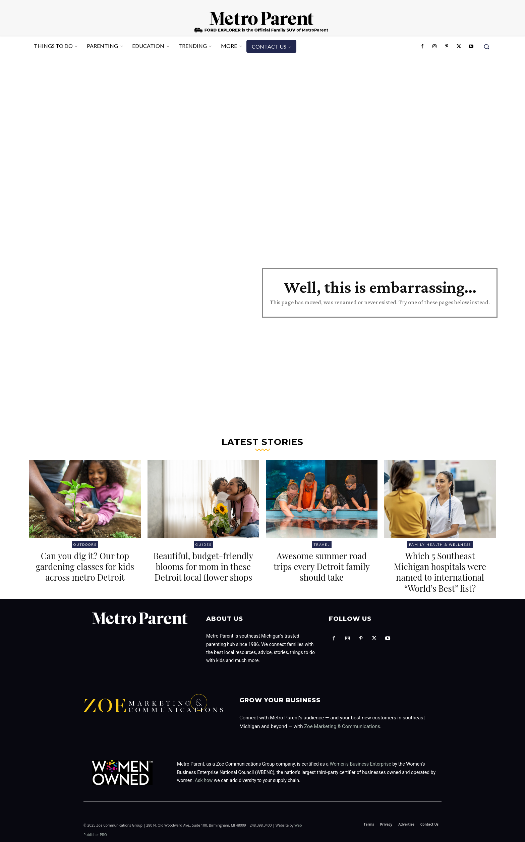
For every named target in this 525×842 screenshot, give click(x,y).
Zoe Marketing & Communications (342, 726)
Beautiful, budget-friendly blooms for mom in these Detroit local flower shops (203, 571)
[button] (486, 46)
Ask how (204, 780)
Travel (322, 544)
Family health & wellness (440, 544)
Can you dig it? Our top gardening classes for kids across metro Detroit (85, 571)
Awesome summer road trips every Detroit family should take (321, 566)
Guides (203, 544)
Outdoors (85, 544)
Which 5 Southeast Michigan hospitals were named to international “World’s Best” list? (440, 571)
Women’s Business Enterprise (360, 764)
